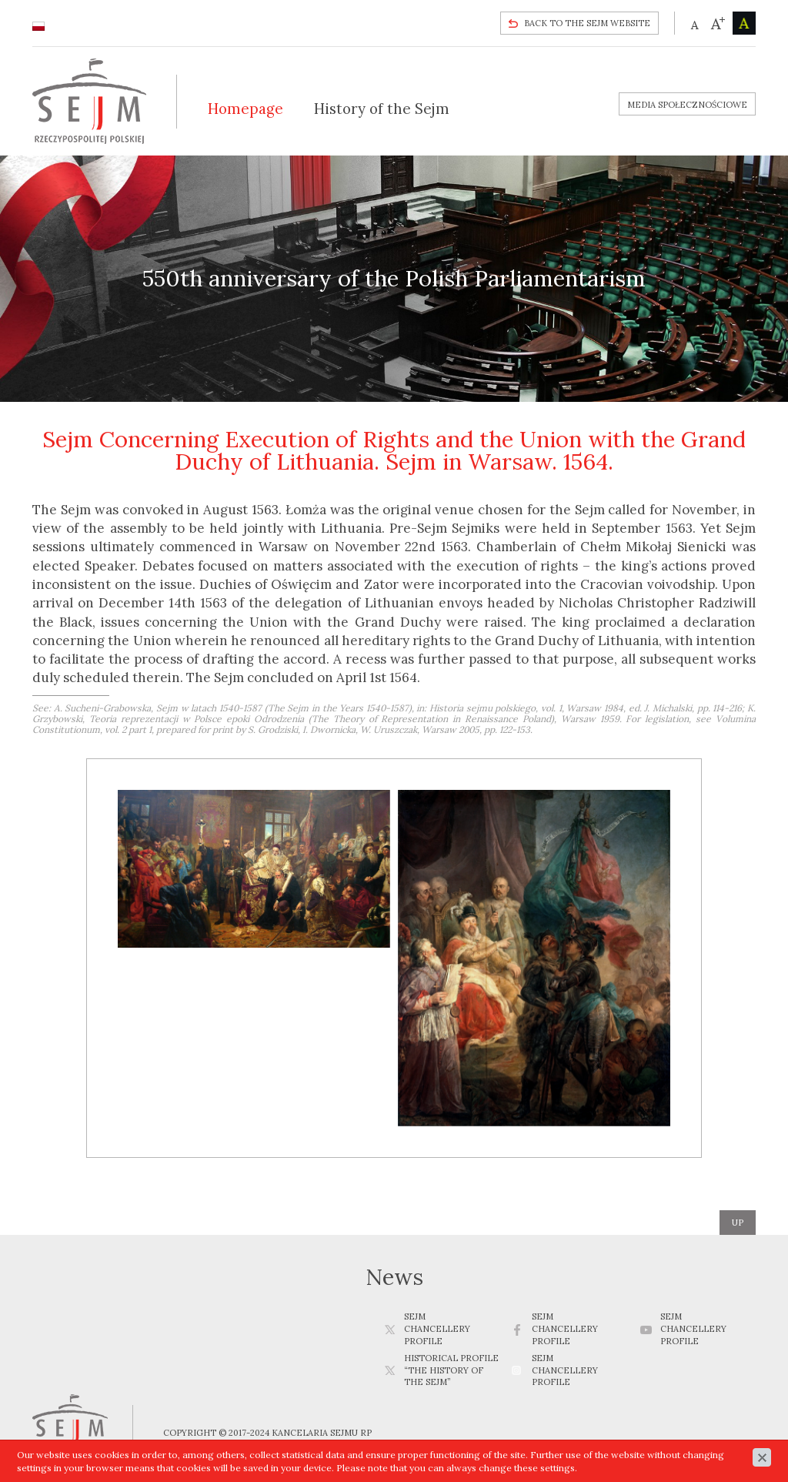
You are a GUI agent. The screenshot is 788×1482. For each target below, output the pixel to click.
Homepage (245, 108)
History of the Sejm (381, 108)
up (737, 1222)
